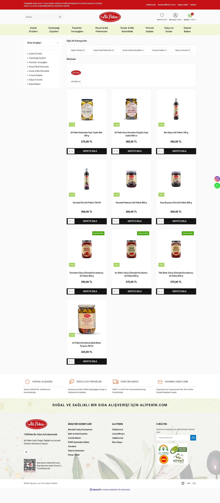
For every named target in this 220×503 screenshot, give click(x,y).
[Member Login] (173, 17)
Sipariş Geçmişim (76, 461)
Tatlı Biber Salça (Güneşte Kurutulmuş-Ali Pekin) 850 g (176, 285)
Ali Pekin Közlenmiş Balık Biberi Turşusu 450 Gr (86, 355)
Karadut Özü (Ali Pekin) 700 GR (87, 213)
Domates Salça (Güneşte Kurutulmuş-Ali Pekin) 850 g (87, 285)
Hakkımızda (117, 449)
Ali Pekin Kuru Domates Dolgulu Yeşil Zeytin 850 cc (131, 144)
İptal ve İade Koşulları (78, 444)
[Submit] (193, 448)
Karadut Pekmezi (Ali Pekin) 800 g (131, 213)
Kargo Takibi (74, 465)
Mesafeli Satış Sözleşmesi (80, 440)
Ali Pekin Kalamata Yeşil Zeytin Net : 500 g (87, 144)
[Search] (44, 17)
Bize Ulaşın (117, 453)
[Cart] (189, 17)
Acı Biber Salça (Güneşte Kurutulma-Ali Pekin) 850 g (131, 285)
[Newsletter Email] (176, 448)
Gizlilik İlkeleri (74, 449)
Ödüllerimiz (117, 440)
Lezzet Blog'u (118, 444)
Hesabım (72, 457)
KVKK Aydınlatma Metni (78, 453)
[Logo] (110, 17)
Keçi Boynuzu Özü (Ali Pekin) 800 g (176, 213)
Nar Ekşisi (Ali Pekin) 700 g (176, 143)
